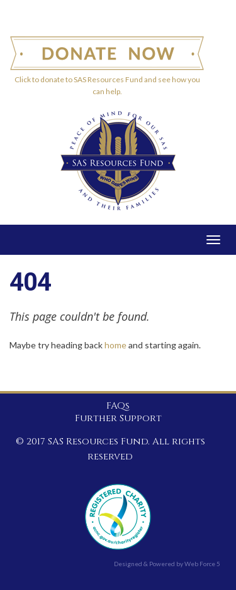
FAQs (118, 406)
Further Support (118, 418)
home (115, 345)
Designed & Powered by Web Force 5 (167, 563)
